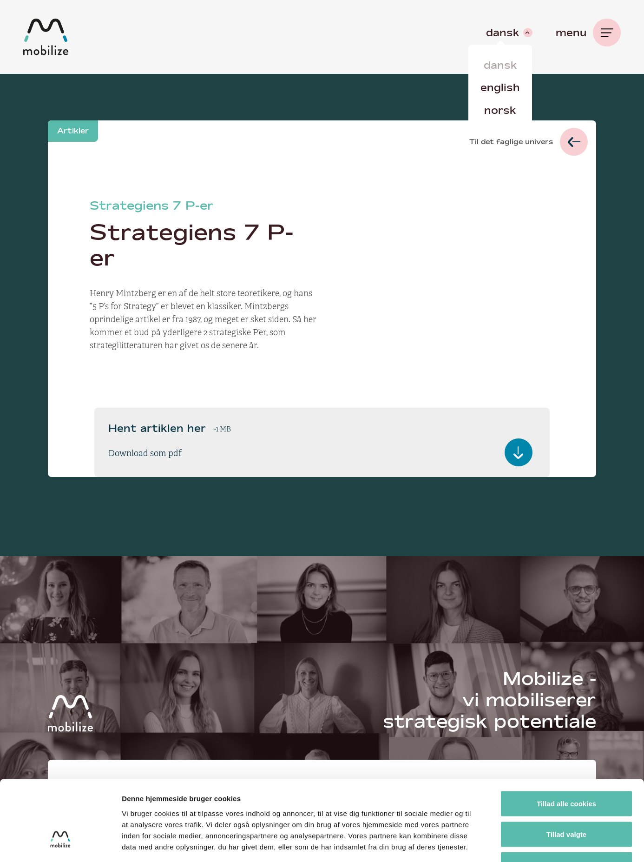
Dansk (500, 65)
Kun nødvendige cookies (566, 801)
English (500, 87)
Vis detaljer (483, 844)
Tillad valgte (566, 771)
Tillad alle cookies (566, 740)
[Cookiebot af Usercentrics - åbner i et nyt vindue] (60, 844)
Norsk (500, 110)
